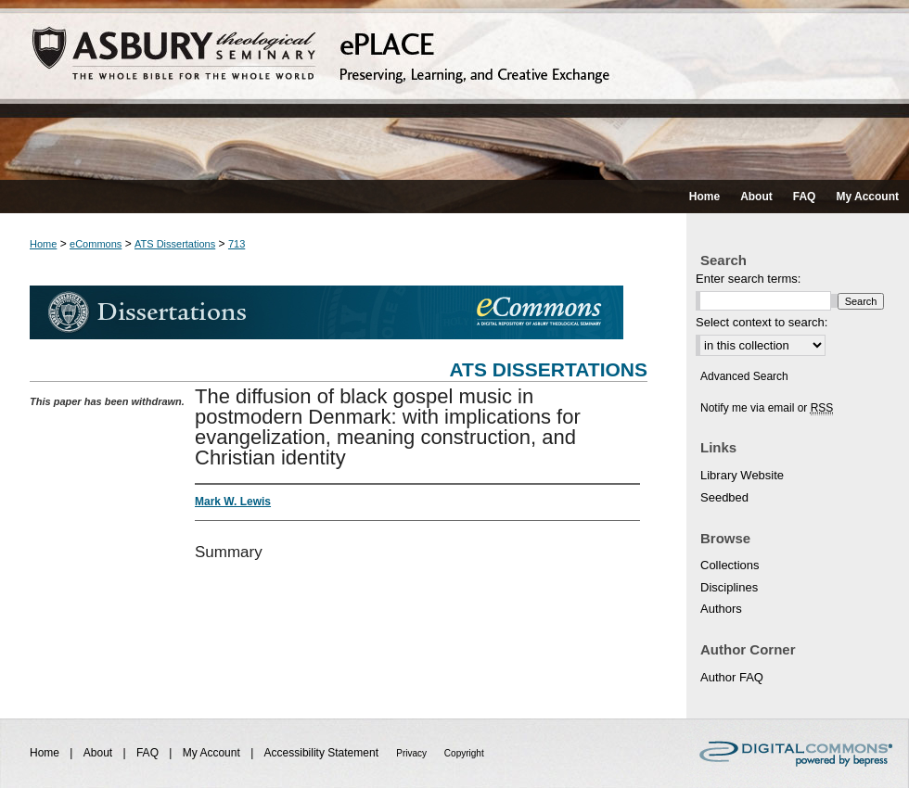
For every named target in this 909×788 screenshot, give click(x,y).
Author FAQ (731, 677)
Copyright (464, 753)
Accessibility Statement (323, 752)
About (99, 752)
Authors (721, 609)
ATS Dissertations (174, 243)
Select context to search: (761, 322)
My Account (213, 752)
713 (236, 243)
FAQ (148, 752)
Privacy (412, 753)
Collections (730, 565)
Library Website (742, 475)
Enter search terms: (748, 279)
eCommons (96, 243)
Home (43, 243)
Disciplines (729, 587)
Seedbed (724, 497)
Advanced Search (744, 376)
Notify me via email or (766, 407)
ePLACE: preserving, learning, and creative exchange (454, 90)
